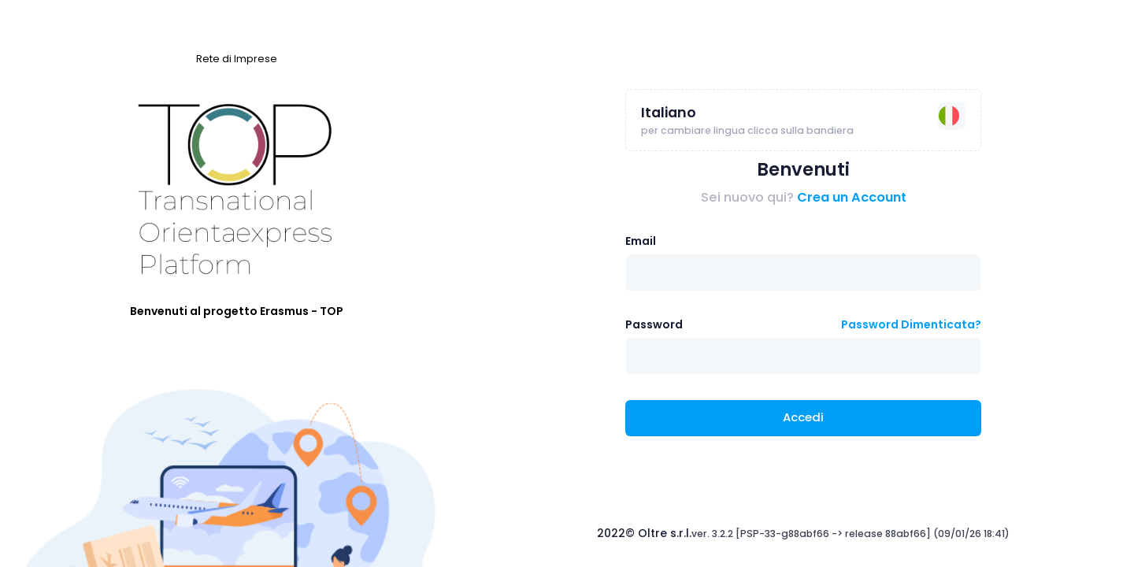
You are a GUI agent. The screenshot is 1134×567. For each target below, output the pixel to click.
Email (640, 241)
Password (654, 324)
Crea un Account (851, 197)
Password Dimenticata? (911, 324)
